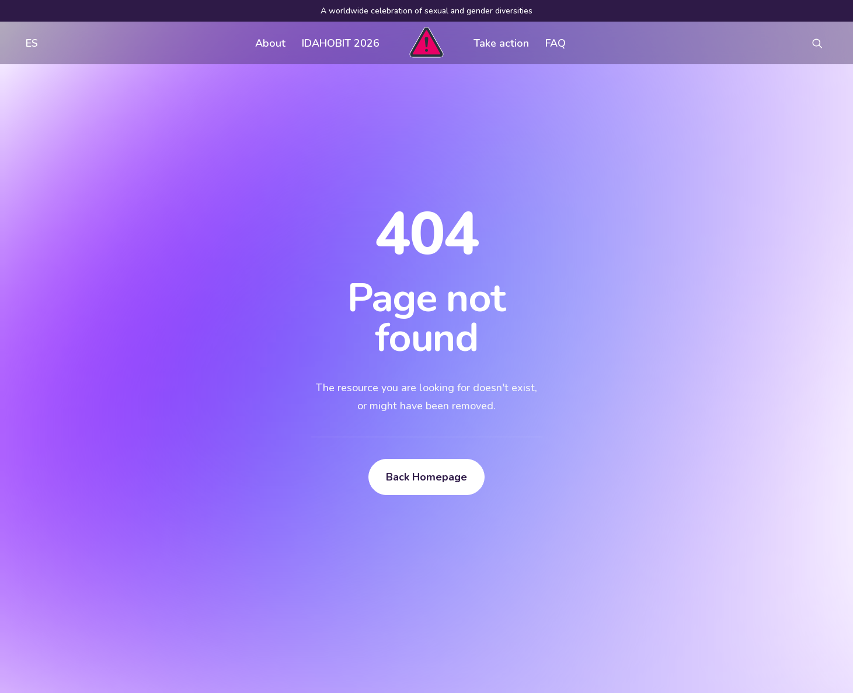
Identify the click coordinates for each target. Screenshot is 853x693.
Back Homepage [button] (426, 477)
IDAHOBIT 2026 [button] (341, 43)
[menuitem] (29, 43)
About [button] (270, 43)
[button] (822, 43)
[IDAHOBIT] (426, 43)
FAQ (555, 43)
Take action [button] (501, 43)
